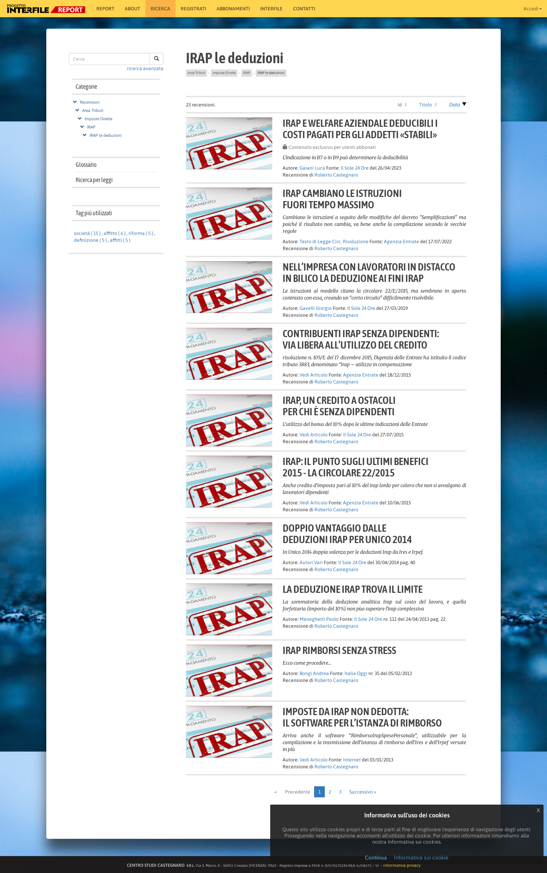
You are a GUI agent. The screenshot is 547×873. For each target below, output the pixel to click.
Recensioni (90, 102)
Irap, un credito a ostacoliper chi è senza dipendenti (339, 405)
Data (454, 105)
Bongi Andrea (314, 673)
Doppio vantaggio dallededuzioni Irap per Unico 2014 (347, 533)
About (132, 8)
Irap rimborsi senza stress (339, 650)
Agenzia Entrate (401, 241)
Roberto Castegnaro (336, 175)
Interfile (271, 8)
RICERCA (160, 8)
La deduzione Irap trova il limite (353, 589)
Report (105, 8)
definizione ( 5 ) (90, 240)
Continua (376, 857)
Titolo (425, 104)
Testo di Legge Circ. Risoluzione (334, 241)
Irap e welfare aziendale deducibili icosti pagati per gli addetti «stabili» (360, 128)
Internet (352, 759)
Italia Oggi (356, 673)
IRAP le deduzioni (105, 135)
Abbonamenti (233, 8)
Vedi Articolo (314, 375)
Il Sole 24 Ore (355, 168)
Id (400, 104)
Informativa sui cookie (421, 857)
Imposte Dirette (98, 118)
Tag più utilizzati (94, 213)
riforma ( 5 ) (141, 233)
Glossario (86, 164)
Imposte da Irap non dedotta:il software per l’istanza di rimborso (362, 717)
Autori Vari (311, 562)
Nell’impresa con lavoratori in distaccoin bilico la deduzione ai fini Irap (369, 272)
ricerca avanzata (145, 68)
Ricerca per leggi (94, 179)
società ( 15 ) (87, 233)
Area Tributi (92, 110)
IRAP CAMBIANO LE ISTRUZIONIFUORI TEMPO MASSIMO (342, 198)
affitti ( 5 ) (120, 240)
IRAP (91, 127)
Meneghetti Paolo (319, 619)
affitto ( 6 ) (114, 233)
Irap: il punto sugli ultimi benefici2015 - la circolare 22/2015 (355, 466)
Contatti (304, 8)
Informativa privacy (402, 865)
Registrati (193, 8)
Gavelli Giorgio (316, 308)
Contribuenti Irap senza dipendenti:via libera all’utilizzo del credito (361, 339)
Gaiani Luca (312, 168)
